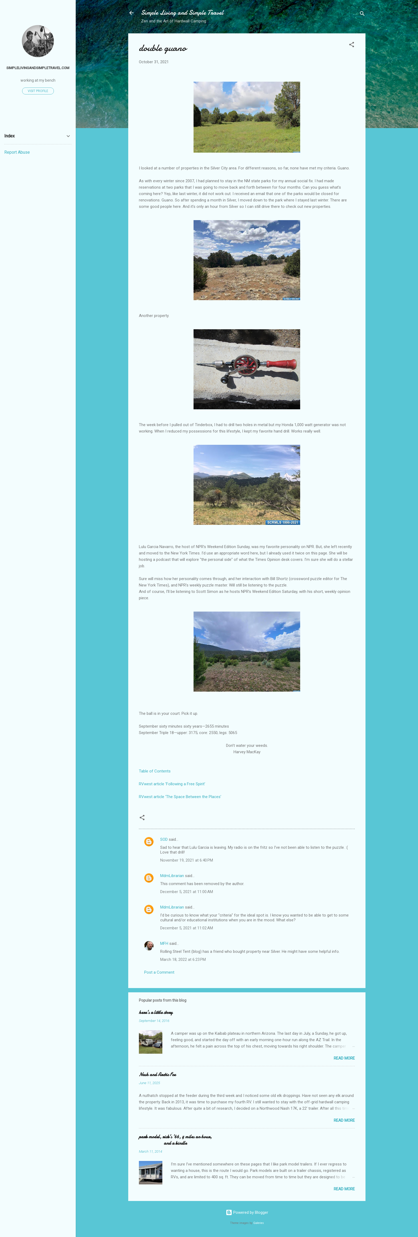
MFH (164, 943)
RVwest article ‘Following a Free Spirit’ (172, 784)
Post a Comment (159, 972)
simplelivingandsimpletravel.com (37, 68)
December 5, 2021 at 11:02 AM (186, 928)
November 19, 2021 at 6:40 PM (186, 860)
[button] (351, 45)
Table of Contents (155, 771)
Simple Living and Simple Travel (182, 12)
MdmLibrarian (172, 875)
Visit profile (38, 91)
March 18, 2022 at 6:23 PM (183, 959)
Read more (344, 1058)
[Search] (362, 14)
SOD (164, 839)
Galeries (258, 1223)
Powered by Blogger (247, 1212)
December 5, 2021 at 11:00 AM (186, 891)
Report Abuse (17, 152)
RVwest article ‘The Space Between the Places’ (180, 796)
